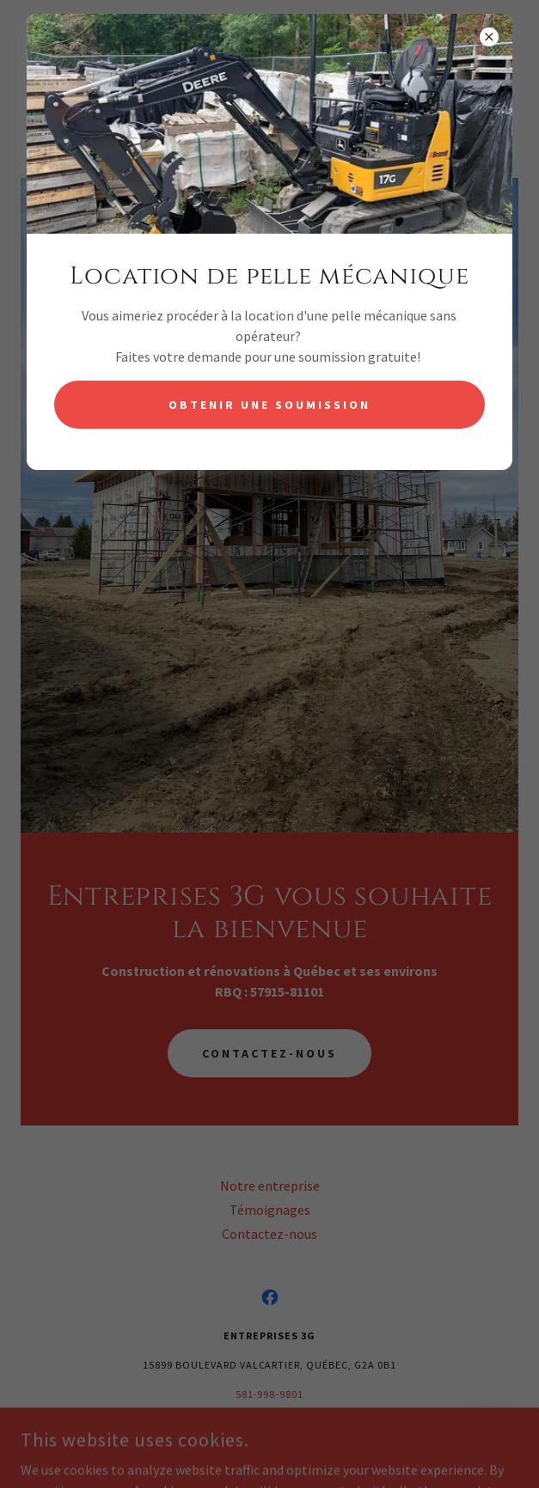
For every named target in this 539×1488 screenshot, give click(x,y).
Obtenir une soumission (269, 404)
